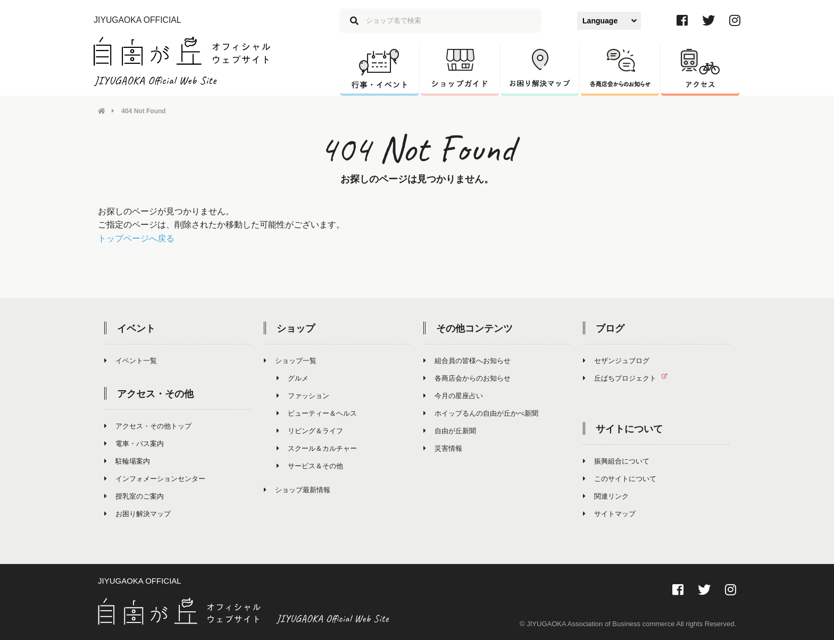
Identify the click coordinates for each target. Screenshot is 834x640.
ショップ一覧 (290, 360)
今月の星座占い (453, 395)
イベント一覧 (130, 360)
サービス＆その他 (310, 465)
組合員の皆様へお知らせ (467, 360)
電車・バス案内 (134, 443)
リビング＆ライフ (310, 430)
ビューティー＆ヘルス (317, 413)
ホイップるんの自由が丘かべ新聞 (480, 413)
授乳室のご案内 (134, 496)
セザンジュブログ (616, 360)
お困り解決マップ (137, 513)
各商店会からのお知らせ (467, 378)
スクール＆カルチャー (317, 448)
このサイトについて (619, 478)
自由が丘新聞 (449, 430)
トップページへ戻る (136, 238)
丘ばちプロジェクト (629, 378)
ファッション (303, 395)
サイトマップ (609, 513)
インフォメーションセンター (154, 478)
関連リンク (606, 496)
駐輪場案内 (127, 461)
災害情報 (442, 448)
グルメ (292, 378)
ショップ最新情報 (297, 489)
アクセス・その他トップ (147, 426)
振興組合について (616, 461)
